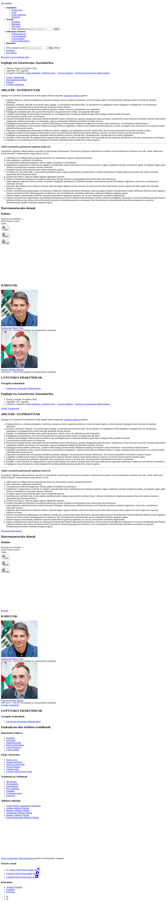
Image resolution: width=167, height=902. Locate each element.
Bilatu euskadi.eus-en (20, 29)
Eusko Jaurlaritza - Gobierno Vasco (40, 73)
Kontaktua (15, 22)
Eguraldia (10, 791)
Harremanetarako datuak (11, 531)
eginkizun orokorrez (72, 95)
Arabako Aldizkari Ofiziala (17, 808)
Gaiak (13, 12)
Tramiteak (15, 17)
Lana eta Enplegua (65, 73)
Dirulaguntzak (12, 784)
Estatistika (10, 796)
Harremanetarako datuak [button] (16, 80)
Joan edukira (6, 3)
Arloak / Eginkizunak (10, 408)
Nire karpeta (11, 53)
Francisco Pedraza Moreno (12, 369)
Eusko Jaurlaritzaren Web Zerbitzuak (16, 858)
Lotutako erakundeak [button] (15, 84)
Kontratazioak (12, 786)
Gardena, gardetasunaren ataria (19, 771)
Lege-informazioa (18, 36)
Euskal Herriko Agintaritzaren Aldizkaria (23, 806)
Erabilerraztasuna (18, 34)
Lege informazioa (13, 747)
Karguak (4, 611)
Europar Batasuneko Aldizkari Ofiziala (22, 817)
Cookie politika (17, 38)
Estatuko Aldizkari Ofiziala (17, 815)
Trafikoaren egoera (14, 793)
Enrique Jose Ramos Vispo (26, 68)
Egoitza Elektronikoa (20, 41)
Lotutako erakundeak (10, 705)
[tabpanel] (83, 146)
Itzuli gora (10, 892)
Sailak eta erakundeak (15, 764)
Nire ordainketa (12, 788)
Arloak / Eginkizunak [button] (15, 77)
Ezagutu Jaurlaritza (14, 762)
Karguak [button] (9, 82)
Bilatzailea (15, 24)
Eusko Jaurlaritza (18, 15)
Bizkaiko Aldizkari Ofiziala (17, 810)
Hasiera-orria (16, 10)
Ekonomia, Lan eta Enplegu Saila (15, 57)
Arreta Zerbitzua (13, 767)
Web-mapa (15, 26)
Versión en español (14, 887)
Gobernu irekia (12, 769)
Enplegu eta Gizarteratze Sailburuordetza (92, 73)
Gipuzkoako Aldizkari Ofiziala (19, 813)
